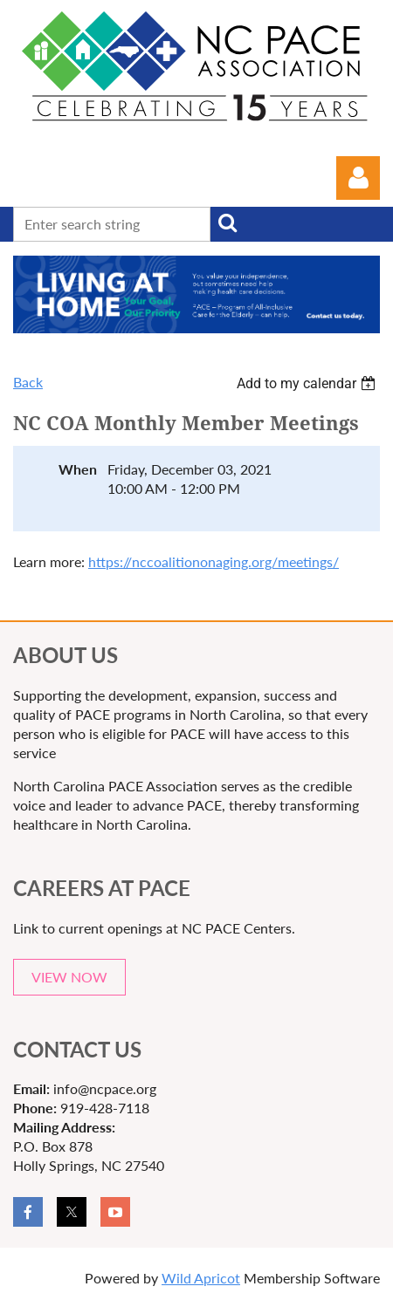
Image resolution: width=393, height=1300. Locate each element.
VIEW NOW (69, 976)
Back (28, 381)
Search (227, 222)
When (78, 469)
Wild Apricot (201, 1277)
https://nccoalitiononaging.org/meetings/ (213, 561)
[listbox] (308, 383)
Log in (358, 178)
